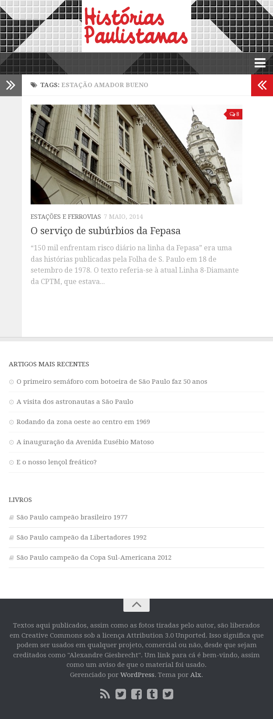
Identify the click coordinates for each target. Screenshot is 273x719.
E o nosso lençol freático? (57, 462)
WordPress (137, 675)
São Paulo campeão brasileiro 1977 (72, 517)
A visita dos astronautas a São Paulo (75, 402)
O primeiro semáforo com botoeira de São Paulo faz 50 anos (112, 382)
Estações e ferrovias (66, 216)
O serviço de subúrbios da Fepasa (106, 230)
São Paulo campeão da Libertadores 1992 (82, 537)
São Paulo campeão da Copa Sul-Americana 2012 (94, 557)
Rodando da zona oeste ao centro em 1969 (83, 422)
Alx (195, 675)
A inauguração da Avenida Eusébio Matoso (85, 442)
